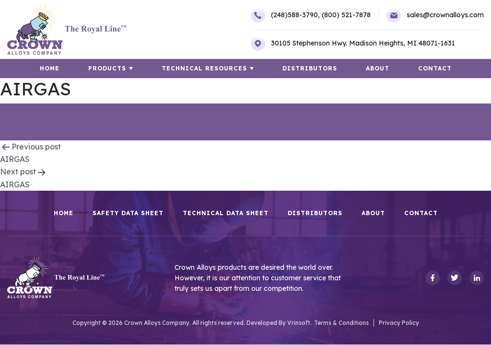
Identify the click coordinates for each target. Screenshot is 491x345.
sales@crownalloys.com (435, 15)
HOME (49, 68)
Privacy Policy (399, 322)
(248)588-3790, (285, 15)
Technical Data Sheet (226, 213)
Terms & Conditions (341, 322)
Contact (435, 68)
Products (107, 68)
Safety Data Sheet (128, 213)
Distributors (309, 68)
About (377, 68)
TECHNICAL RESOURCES (204, 68)
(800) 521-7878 (346, 15)
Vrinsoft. (299, 322)
